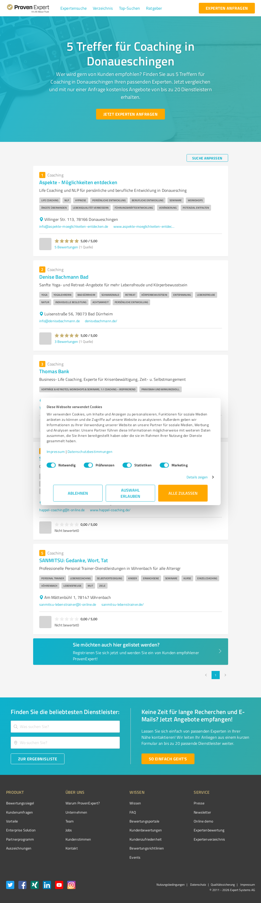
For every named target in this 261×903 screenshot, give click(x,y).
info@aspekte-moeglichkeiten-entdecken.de (73, 226)
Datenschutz (197, 884)
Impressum (62, 451)
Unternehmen (67, 812)
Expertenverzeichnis (181, 839)
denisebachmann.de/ (101, 320)
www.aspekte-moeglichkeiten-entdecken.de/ (144, 226)
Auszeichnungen (18, 848)
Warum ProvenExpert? (73, 803)
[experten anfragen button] (227, 8)
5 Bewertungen (66, 247)
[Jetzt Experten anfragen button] (130, 114)
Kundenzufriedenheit (126, 839)
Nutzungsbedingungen (170, 884)
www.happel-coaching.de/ (110, 509)
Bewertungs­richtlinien (127, 848)
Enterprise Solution (21, 830)
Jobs (59, 830)
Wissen (116, 803)
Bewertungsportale (125, 821)
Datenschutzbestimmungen (96, 451)
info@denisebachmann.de (59, 320)
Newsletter (173, 812)
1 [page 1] (216, 675)
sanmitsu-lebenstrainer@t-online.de (67, 604)
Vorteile (12, 821)
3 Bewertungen (66, 341)
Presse (170, 803)
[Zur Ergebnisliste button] (37, 758)
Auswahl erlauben (130, 493)
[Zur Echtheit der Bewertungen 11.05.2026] (236, 848)
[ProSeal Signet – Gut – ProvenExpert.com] (236, 812)
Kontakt (62, 848)
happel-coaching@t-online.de (62, 509)
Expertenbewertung (180, 830)
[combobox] (65, 727)
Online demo (175, 821)
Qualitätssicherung (223, 884)
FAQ (113, 812)
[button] (73, 8)
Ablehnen (78, 493)
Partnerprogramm (20, 839)
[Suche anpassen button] (207, 158)
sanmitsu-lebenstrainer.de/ (122, 604)
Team (60, 821)
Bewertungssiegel (20, 803)
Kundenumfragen (19, 812)
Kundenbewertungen (126, 830)
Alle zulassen (183, 493)
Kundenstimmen (69, 839)
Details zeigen (190, 477)
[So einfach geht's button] (167, 758)
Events (115, 857)
